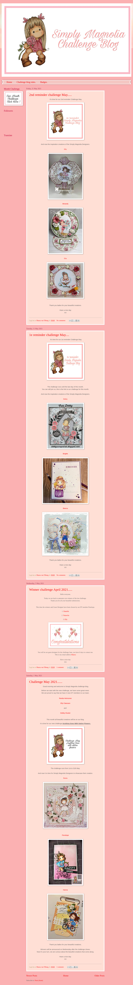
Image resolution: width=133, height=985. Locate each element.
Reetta (65, 778)
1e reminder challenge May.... (49, 335)
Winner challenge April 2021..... (50, 589)
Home (9, 82)
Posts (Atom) (39, 980)
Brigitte (65, 454)
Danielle (66, 611)
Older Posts (99, 975)
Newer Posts (31, 975)
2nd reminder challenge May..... (50, 95)
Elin (65, 258)
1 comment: (60, 667)
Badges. (43, 82)
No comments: (61, 320)
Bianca (65, 508)
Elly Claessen (65, 703)
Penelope (65, 835)
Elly (65, 149)
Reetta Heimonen (65, 698)
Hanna (65, 890)
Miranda (65, 204)
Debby (65, 399)
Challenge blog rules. (26, 82)
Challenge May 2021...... (45, 682)
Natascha (66, 615)
